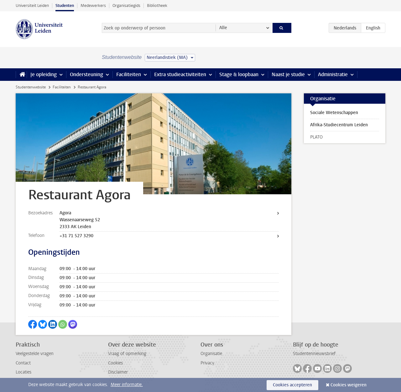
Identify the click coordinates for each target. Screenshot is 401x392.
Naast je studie (288, 74)
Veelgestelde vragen (35, 354)
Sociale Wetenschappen (334, 113)
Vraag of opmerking (127, 354)
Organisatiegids (126, 5)
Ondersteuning (86, 74)
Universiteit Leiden (32, 5)
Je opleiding (43, 74)
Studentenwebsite (31, 87)
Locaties (23, 372)
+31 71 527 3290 (76, 236)
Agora (65, 213)
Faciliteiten (128, 74)
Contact (23, 363)
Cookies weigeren (349, 385)
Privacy (207, 363)
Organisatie (211, 354)
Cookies (115, 363)
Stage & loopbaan (238, 74)
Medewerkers (93, 5)
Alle (223, 28)
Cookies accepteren (292, 385)
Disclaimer (118, 372)
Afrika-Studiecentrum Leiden (339, 125)
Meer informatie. (127, 385)
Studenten (64, 5)
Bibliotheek (157, 5)
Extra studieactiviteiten (180, 74)
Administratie (333, 74)
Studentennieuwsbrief (314, 354)
